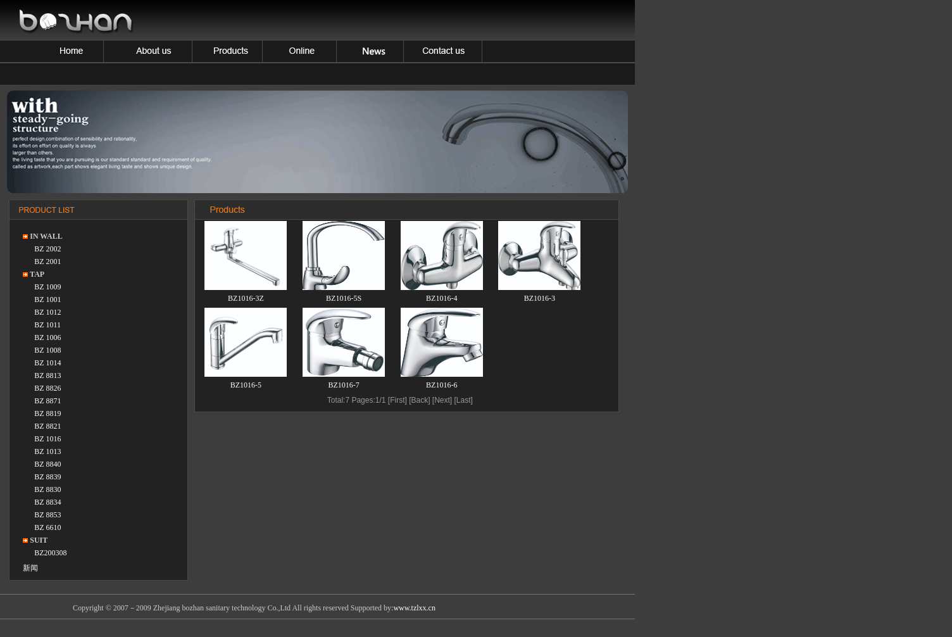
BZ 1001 (47, 299)
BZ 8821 (47, 426)
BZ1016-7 (343, 385)
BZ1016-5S (343, 298)
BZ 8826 (47, 388)
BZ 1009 (47, 286)
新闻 (30, 568)
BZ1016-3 (539, 298)
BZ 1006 (47, 337)
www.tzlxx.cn (414, 607)
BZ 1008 (47, 350)
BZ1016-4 (441, 298)
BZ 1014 (47, 362)
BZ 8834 (47, 502)
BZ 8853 (47, 514)
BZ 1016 (47, 438)
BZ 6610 (47, 527)
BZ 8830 (47, 489)
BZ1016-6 (441, 385)
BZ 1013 (47, 451)
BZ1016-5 (245, 385)
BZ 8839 (47, 476)
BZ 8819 (47, 413)
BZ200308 (50, 552)
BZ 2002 (47, 248)
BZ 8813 (47, 375)
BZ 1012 (47, 312)
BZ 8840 (47, 464)
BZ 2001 (47, 261)
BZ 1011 (47, 324)
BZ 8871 (47, 400)
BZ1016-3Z (246, 298)
